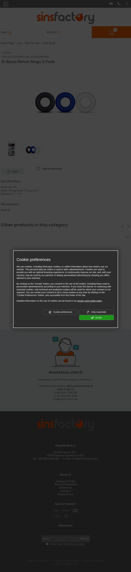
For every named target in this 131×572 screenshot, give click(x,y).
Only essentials (96, 312)
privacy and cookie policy (90, 301)
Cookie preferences (60, 312)
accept (96, 317)
